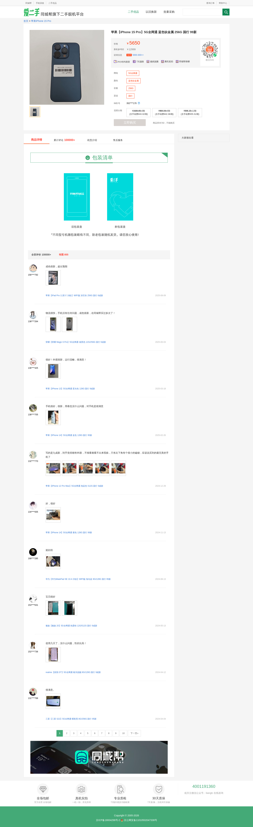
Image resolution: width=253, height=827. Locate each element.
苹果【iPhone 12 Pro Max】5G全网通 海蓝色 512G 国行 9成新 (74, 486)
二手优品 (52, 3)
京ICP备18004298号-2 (108, 820)
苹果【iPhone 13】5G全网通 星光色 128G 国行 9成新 (70, 388)
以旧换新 (151, 11)
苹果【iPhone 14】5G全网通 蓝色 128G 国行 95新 (69, 435)
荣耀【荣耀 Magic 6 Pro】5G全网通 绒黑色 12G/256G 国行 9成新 (76, 342)
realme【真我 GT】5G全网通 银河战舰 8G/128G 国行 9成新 (73, 672)
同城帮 (28, 3)
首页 (26, 21)
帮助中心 (223, 3)
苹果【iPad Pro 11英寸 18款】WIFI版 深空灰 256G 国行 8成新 (74, 295)
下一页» (134, 733)
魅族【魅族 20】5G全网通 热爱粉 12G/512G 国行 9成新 (71, 626)
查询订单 (210, 3)
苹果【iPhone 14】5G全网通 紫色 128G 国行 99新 (69, 532)
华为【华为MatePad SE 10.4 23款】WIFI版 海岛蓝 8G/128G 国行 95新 (78, 579)
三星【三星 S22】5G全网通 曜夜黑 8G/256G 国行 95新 (71, 719)
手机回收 (40, 3)
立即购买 (130, 122)
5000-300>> (135, 55)
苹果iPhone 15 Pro (41, 21)
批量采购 (169, 11)
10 (123, 733)
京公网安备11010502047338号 (140, 820)
